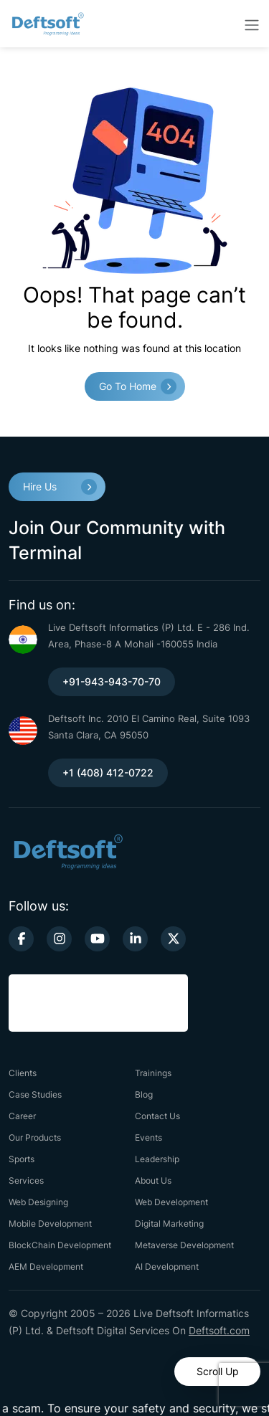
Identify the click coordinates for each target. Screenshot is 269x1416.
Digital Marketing (169, 1223)
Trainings (153, 1073)
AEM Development (46, 1266)
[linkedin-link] (135, 938)
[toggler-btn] (251, 23)
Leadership (157, 1159)
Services (26, 1180)
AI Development (167, 1266)
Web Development (171, 1202)
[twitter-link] (173, 938)
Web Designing (38, 1202)
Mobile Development (50, 1223)
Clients (23, 1073)
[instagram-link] (59, 938)
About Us (153, 1180)
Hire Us (40, 486)
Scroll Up (218, 1371)
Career (22, 1116)
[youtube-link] (97, 938)
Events (148, 1137)
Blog (144, 1094)
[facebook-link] (21, 938)
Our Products (35, 1137)
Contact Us (157, 1116)
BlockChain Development (60, 1245)
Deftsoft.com (219, 1330)
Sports (21, 1159)
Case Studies (35, 1094)
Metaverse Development (184, 1245)
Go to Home (127, 386)
